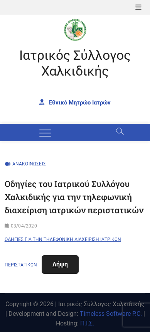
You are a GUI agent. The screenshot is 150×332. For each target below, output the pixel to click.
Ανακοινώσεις (29, 164)
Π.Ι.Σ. (87, 323)
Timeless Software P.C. (111, 313)
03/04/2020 (24, 226)
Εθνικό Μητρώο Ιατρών (75, 102)
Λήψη (60, 264)
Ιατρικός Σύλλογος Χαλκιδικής (75, 63)
